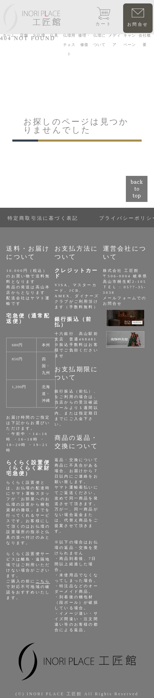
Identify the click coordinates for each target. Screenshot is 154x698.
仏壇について (99, 40)
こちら (43, 581)
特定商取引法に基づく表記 (43, 218)
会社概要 (145, 40)
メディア (114, 40)
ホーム (9, 35)
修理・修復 (84, 40)
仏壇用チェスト (69, 44)
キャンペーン (129, 40)
